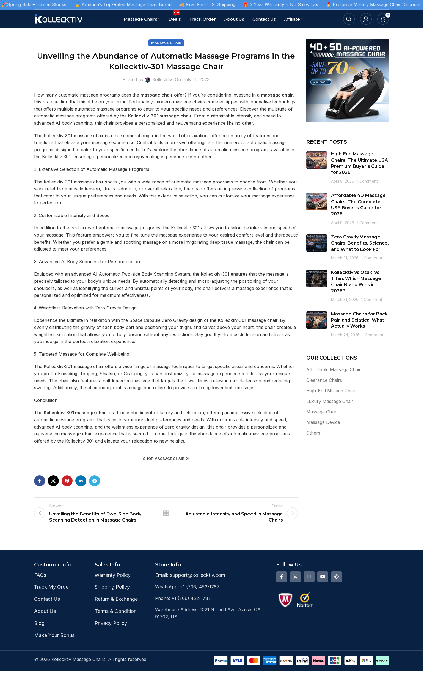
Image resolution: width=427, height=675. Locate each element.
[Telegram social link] (94, 480)
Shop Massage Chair (166, 458)
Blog (39, 627)
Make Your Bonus (54, 640)
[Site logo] (59, 18)
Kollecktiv (162, 79)
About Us (45, 616)
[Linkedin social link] (80, 480)
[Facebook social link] (39, 480)
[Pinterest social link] (67, 480)
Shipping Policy (112, 591)
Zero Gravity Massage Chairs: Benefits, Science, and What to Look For (360, 243)
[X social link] (53, 480)
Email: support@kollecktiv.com (190, 579)
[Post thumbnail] (316, 167)
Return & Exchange (116, 604)
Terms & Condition (116, 616)
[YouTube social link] (322, 581)
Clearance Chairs (324, 380)
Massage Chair (166, 43)
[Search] (348, 18)
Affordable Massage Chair (333, 369)
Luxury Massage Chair (329, 401)
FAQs (40, 579)
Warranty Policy (113, 579)
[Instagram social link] (309, 581)
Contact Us (47, 604)
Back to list (166, 515)
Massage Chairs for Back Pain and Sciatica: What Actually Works (359, 320)
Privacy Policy (111, 627)
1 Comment (367, 181)
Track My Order (52, 591)
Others (313, 433)
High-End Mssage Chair (331, 390)
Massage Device (323, 422)
